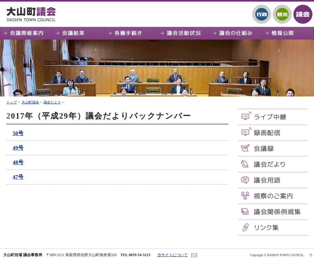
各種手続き (131, 33)
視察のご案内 (273, 196)
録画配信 (273, 132)
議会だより (52, 102)
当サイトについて (172, 255)
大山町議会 (33, 14)
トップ (11, 102)
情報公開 (288, 33)
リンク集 (273, 227)
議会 (302, 14)
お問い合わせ (194, 255)
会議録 (273, 148)
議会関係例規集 (273, 211)
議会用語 (273, 180)
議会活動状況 (183, 33)
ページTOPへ (311, 255)
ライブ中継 (273, 116)
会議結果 (78, 33)
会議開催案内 (26, 33)
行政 (261, 14)
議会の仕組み (235, 33)
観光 (282, 14)
